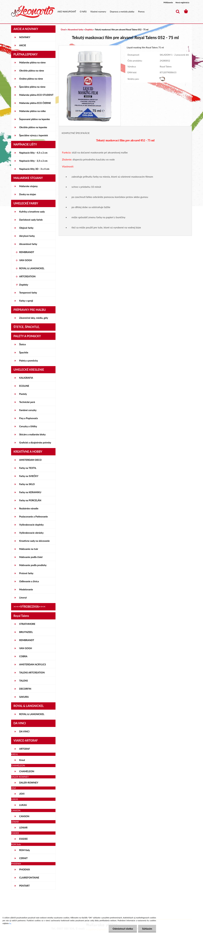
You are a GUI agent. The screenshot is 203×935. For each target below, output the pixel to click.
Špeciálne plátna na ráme (32, 86)
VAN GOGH (25, 260)
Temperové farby (28, 292)
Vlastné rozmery (98, 11)
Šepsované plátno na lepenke (34, 119)
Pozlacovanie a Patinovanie (33, 516)
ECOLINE (24, 385)
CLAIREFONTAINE (29, 877)
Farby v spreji (26, 300)
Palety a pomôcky (28, 360)
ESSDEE (23, 838)
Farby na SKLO (27, 484)
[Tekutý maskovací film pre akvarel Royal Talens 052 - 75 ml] (90, 47)
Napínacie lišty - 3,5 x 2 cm (33, 160)
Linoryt (23, 597)
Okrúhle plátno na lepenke (33, 127)
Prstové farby (26, 573)
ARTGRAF (24, 748)
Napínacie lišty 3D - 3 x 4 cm (34, 168)
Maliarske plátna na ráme (32, 62)
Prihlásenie (168, 2)
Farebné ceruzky (27, 410)
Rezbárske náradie (28, 508)
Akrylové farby (27, 235)
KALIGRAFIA (26, 377)
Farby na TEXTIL (27, 467)
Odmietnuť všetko (122, 928)
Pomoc (141, 11)
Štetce (22, 344)
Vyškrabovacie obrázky (31, 532)
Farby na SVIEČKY (28, 476)
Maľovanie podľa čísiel (31, 557)
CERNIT (23, 858)
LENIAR (23, 827)
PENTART (24, 885)
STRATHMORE (27, 623)
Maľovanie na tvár (28, 548)
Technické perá (27, 402)
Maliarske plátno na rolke (32, 111)
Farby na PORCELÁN (30, 500)
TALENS (23, 680)
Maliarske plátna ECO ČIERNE (35, 102)
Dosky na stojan (27, 194)
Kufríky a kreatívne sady (32, 211)
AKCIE (22, 45)
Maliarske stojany (28, 186)
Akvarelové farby (28, 244)
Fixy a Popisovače (28, 418)
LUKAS (23, 804)
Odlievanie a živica (29, 581)
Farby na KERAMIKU (30, 492)
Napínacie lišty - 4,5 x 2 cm (33, 152)
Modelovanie (26, 589)
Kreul (22, 760)
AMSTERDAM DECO (30, 459)
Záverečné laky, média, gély (33, 317)
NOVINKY (24, 37)
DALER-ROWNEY (28, 782)
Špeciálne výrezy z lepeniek (33, 135)
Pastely (23, 393)
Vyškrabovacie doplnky (31, 524)
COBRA (23, 656)
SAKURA (24, 696)
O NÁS (83, 11)
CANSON (24, 816)
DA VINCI (24, 731)
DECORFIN (25, 688)
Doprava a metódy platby (122, 11)
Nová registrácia (182, 2)
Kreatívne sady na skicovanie (34, 540)
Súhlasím (147, 928)
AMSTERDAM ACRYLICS (32, 664)
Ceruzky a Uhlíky (28, 426)
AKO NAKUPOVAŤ (66, 11)
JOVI (21, 793)
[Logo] (33, 12)
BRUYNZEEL (26, 632)
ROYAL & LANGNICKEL (31, 268)
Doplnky (23, 284)
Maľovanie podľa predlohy (33, 565)
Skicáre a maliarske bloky (32, 434)
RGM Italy (24, 850)
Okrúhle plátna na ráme (31, 70)
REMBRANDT (26, 252)
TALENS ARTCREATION (32, 672)
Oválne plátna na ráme (31, 78)
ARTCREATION (27, 276)
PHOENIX (24, 869)
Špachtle (23, 352)
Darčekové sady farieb (31, 219)
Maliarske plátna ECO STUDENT (36, 94)
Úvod (63, 29)
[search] (177, 11)
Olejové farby (26, 227)
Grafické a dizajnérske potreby (35, 442)
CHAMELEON (26, 771)
